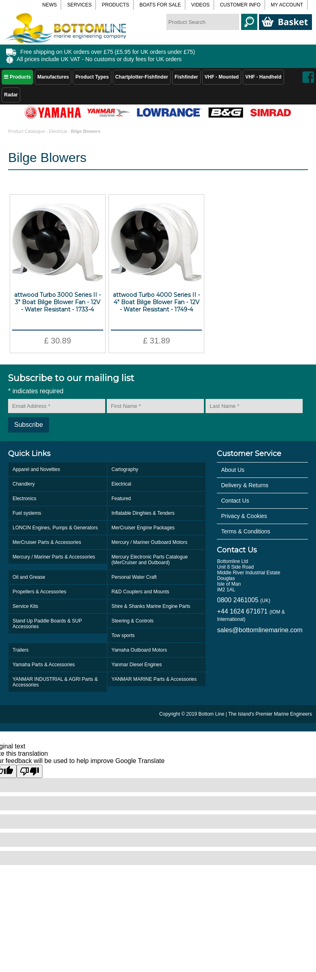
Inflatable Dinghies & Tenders (143, 513)
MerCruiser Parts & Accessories (47, 542)
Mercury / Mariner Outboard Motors (149, 542)
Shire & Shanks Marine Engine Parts (151, 606)
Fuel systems (27, 513)
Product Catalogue (27, 131)
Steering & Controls (133, 621)
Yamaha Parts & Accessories (44, 664)
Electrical (58, 131)
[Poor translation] (29, 771)
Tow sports (123, 635)
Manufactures (53, 77)
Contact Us (235, 500)
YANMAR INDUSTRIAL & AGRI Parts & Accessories (55, 682)
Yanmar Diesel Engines (137, 664)
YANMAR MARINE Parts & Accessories (154, 679)
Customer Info (240, 5)
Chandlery (24, 484)
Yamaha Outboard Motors (139, 650)
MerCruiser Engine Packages (143, 528)
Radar (11, 95)
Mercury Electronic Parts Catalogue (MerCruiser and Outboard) (150, 559)
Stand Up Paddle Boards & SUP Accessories (47, 623)
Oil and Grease (29, 577)
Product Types (91, 77)
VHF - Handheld (263, 77)
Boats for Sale (160, 5)
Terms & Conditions (245, 531)
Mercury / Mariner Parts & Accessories (54, 557)
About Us (232, 470)
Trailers (21, 650)
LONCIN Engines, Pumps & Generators (55, 528)
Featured (121, 498)
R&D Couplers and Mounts (141, 592)
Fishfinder (186, 77)
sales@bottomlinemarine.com (259, 630)
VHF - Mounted (222, 77)
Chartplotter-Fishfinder (141, 77)
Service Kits (25, 606)
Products (17, 77)
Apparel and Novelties (36, 469)
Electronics (24, 498)
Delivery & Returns (244, 485)
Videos (200, 5)
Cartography (125, 469)
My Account (287, 5)
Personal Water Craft (134, 577)
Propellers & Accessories (39, 592)
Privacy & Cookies (244, 516)
